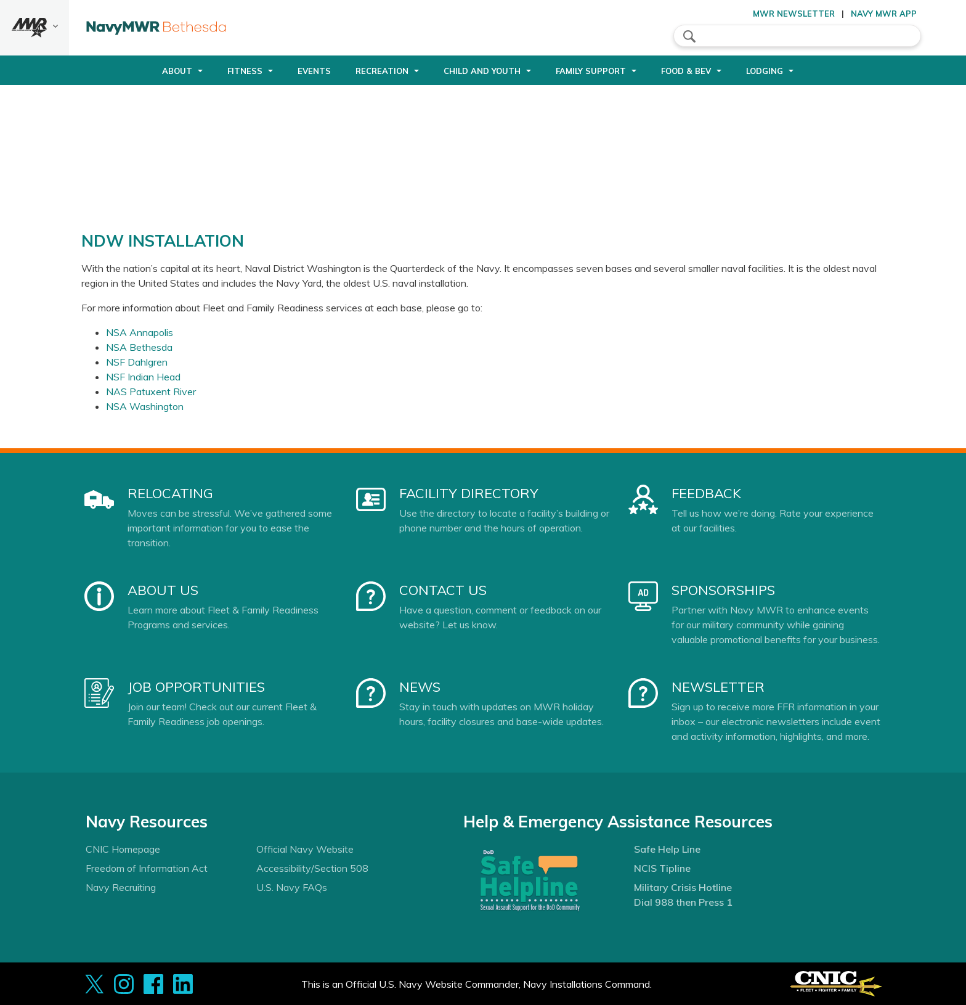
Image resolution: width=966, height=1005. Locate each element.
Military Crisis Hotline (683, 887)
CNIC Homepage (123, 849)
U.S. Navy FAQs (291, 887)
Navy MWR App (884, 13)
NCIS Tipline (662, 868)
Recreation (381, 71)
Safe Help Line (667, 849)
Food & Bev (686, 71)
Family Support (591, 71)
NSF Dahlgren (137, 362)
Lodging (764, 71)
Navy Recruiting (121, 887)
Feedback (706, 493)
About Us (163, 590)
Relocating (170, 493)
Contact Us (443, 590)
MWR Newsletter (794, 13)
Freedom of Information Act (147, 868)
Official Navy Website (305, 849)
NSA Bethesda (139, 347)
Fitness (244, 71)
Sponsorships (723, 590)
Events (314, 71)
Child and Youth (482, 71)
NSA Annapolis (139, 332)
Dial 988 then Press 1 (683, 902)
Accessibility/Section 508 (312, 868)
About (177, 71)
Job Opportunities (196, 686)
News (419, 686)
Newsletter (718, 686)
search (689, 36)
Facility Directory (468, 493)
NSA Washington (145, 406)
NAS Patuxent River (151, 391)
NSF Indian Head (143, 377)
